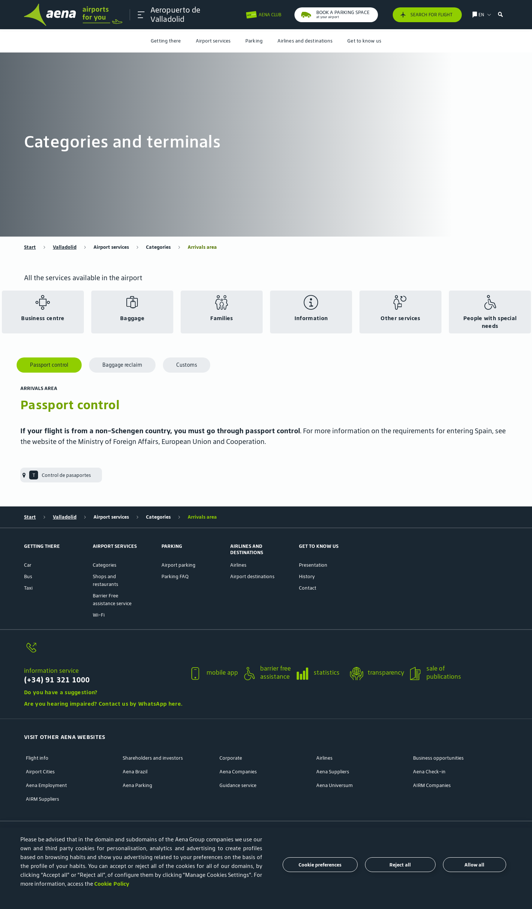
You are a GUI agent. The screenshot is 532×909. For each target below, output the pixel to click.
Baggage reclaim (122, 365)
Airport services (213, 41)
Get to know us (364, 41)
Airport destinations (252, 576)
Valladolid (64, 247)
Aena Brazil (135, 772)
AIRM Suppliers (42, 799)
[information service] (103, 652)
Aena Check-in (429, 772)
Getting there (166, 41)
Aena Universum (334, 785)
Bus (28, 576)
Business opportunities (438, 758)
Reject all (400, 865)
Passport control (49, 365)
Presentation (313, 565)
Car (27, 565)
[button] (141, 14)
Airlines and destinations (305, 41)
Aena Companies (238, 772)
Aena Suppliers (332, 772)
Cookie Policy (111, 883)
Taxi (28, 588)
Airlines (238, 565)
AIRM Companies (432, 785)
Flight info (37, 758)
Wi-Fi (99, 615)
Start (30, 247)
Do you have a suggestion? (61, 692)
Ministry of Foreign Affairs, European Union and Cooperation (171, 441)
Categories (158, 247)
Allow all (474, 865)
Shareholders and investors (153, 758)
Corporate (230, 758)
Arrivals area (202, 247)
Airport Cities (40, 772)
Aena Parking (137, 785)
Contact (307, 588)
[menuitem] (165, 40)
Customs (186, 365)
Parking (254, 41)
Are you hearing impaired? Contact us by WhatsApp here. (103, 703)
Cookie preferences (320, 865)
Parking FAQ (174, 576)
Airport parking (178, 565)
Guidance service (237, 785)
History (307, 576)
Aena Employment (46, 785)
